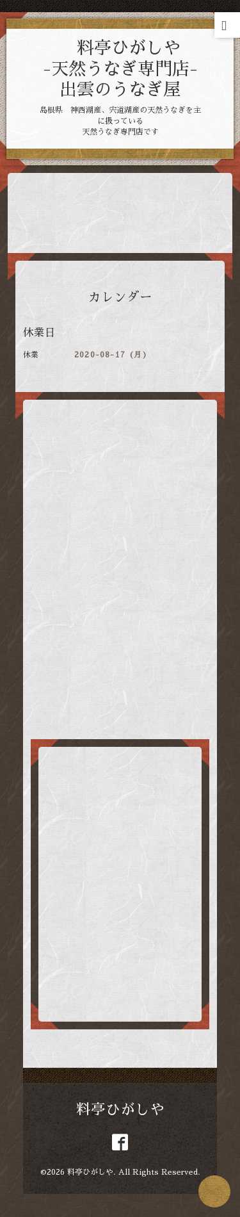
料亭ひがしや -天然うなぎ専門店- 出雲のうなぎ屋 (120, 68)
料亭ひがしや (120, 1109)
